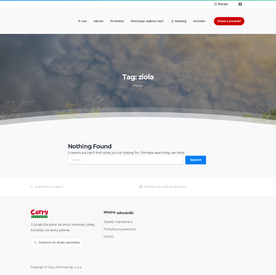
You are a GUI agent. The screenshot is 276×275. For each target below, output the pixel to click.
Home (137, 85)
